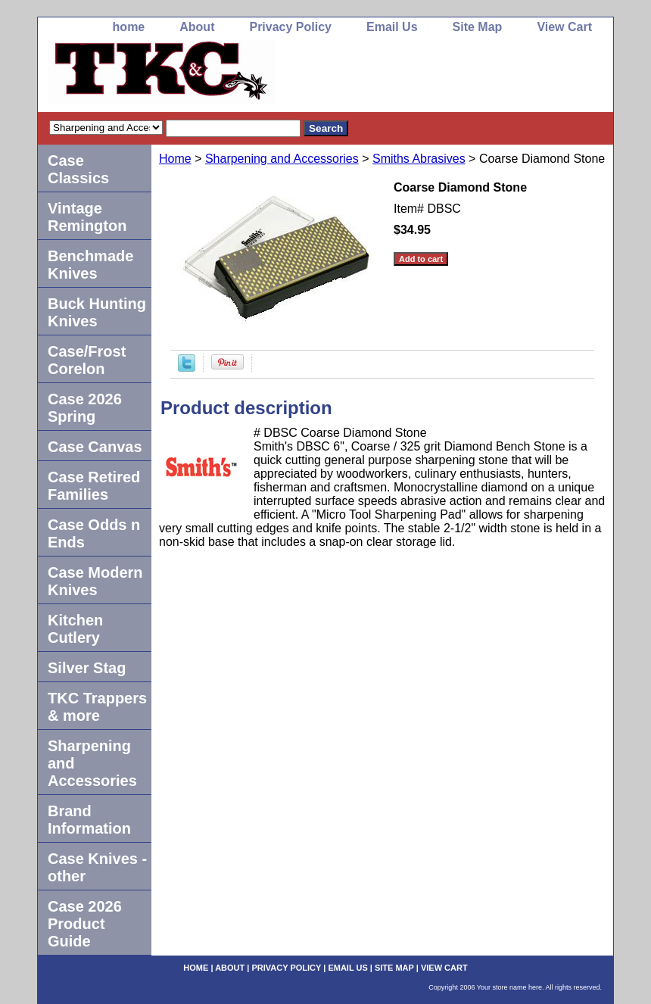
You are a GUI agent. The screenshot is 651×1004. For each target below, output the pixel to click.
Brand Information (89, 820)
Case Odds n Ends (94, 533)
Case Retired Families (94, 486)
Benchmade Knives (90, 265)
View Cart (564, 26)
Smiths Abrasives (419, 158)
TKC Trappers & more (97, 707)
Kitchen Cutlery (75, 629)
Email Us (392, 26)
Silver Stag (87, 667)
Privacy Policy (290, 26)
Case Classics (78, 169)
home (129, 26)
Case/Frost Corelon (87, 360)
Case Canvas (95, 446)
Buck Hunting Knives (97, 312)
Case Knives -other (97, 867)
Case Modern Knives (95, 581)
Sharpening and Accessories (282, 158)
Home (175, 158)
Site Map (478, 26)
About (196, 26)
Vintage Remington (87, 217)
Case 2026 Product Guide (85, 923)
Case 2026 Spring (85, 408)
